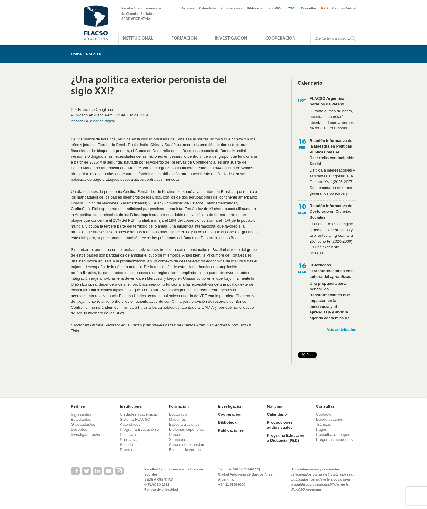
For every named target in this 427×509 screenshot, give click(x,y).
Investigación (231, 38)
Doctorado (178, 414)
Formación (184, 38)
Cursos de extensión (186, 444)
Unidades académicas (139, 414)
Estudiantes (81, 419)
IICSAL (291, 8)
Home (76, 54)
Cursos (175, 434)
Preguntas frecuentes (334, 439)
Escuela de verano (185, 449)
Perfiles (78, 406)
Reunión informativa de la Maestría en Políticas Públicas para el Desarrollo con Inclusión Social (332, 152)
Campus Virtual (344, 8)
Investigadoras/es (86, 434)
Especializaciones (184, 424)
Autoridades (130, 424)
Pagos (321, 429)
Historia (126, 444)
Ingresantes (81, 414)
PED (324, 8)
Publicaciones (231, 8)
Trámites (323, 424)
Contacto (324, 414)
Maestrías (177, 419)
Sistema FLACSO (135, 419)
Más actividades (341, 329)
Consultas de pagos (333, 434)
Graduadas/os (83, 424)
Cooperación (280, 38)
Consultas (309, 8)
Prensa (126, 449)
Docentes (79, 429)
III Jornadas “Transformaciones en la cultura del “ (332, 271)
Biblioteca (254, 8)
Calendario (207, 8)
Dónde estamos (329, 419)
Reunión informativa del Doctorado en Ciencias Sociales (331, 212)
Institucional (137, 38)
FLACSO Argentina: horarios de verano (328, 101)
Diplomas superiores (186, 429)
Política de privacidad (161, 489)
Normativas (129, 439)
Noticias (188, 8)
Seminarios (178, 439)
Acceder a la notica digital (93, 121)
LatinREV (274, 8)
